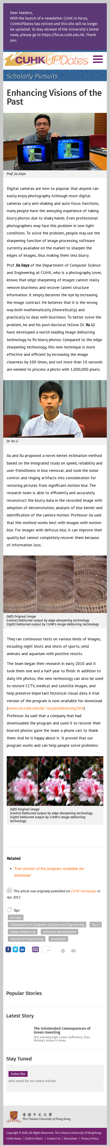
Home (54, 59)
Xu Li (95, 924)
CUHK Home (13, 1138)
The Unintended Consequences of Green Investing (62, 1030)
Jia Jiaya (15, 917)
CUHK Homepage (83, 891)
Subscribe (18, 1074)
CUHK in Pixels (34, 1138)
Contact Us (54, 1138)
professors (58, 939)
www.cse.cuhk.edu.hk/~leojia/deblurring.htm (46, 708)
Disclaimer (71, 1138)
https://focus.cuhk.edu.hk (63, 35)
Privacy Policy (89, 1138)
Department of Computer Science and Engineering (47, 924)
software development (59, 931)
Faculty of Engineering (26, 939)
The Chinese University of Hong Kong (38, 1116)
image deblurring (22, 931)
